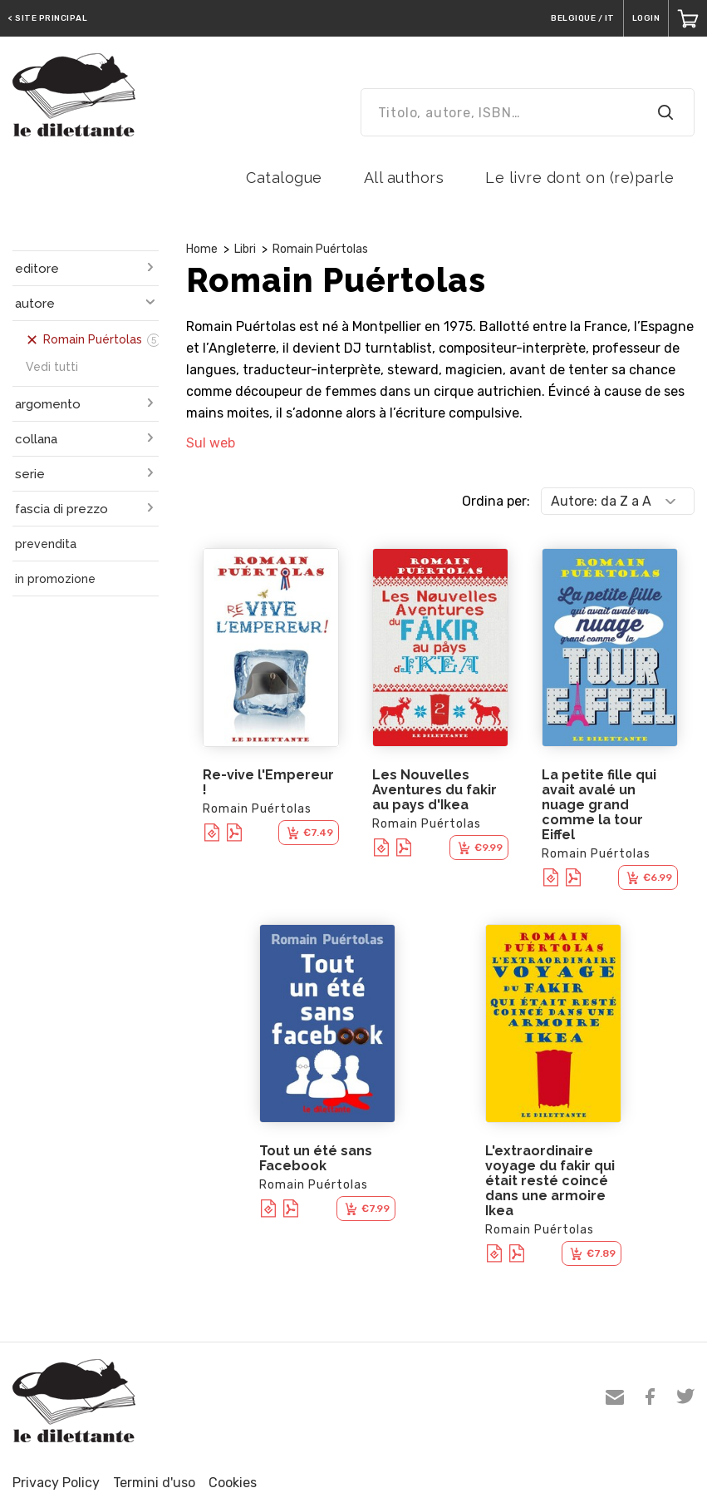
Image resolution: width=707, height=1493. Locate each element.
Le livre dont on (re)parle (579, 177)
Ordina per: (496, 501)
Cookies (233, 1483)
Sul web (210, 443)
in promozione (55, 579)
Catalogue (284, 177)
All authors (404, 177)
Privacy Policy (56, 1483)
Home (202, 249)
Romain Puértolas (320, 249)
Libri (245, 249)
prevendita (45, 544)
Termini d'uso (154, 1483)
